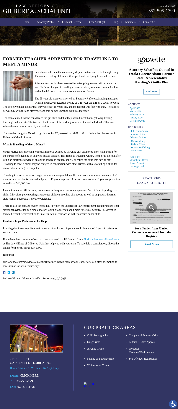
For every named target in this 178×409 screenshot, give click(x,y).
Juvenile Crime (95, 377)
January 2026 (136, 117)
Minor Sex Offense (139, 160)
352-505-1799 (161, 10)
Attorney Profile (46, 21)
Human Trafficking (141, 147)
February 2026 (137, 114)
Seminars (130, 21)
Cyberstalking (138, 141)
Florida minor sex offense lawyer (100, 239)
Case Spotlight (97, 21)
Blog (115, 21)
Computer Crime (138, 134)
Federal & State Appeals (142, 370)
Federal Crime (139, 144)
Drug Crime (93, 370)
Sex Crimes (137, 150)
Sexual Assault (137, 163)
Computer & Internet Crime (144, 364)
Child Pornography (139, 131)
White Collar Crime (98, 394)
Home (26, 21)
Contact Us (149, 21)
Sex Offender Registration (143, 387)
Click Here (29, 404)
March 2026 (136, 111)
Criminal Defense (71, 21)
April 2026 (135, 108)
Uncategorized (137, 166)
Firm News (135, 156)
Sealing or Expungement (100, 387)
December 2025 (138, 121)
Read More (152, 91)
